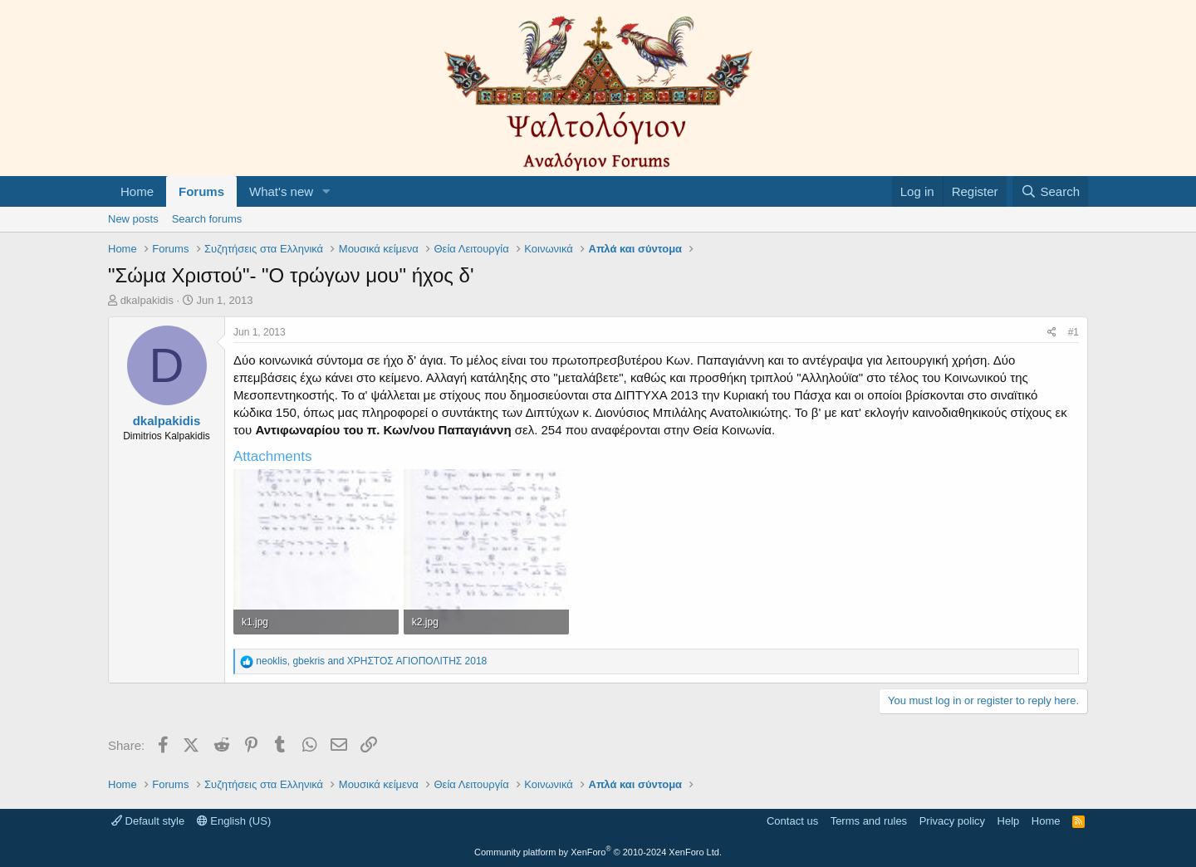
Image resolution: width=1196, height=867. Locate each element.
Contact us (792, 821)
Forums (201, 191)
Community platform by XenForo (598, 852)
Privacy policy (952, 821)
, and (371, 661)
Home (137, 191)
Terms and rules (869, 821)
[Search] (1050, 191)
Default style (147, 821)
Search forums (207, 219)
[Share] (1052, 332)
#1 (1073, 332)
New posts (133, 219)
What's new (281, 191)
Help (1008, 821)
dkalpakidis (147, 300)
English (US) (234, 821)
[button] (326, 191)
